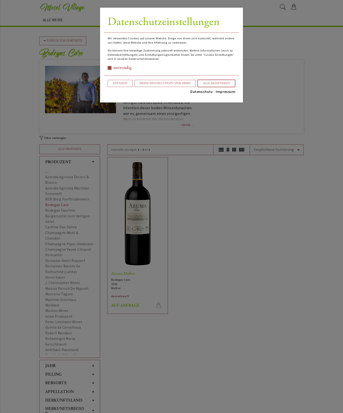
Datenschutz (201, 91)
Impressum (225, 91)
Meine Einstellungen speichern (165, 83)
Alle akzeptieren (216, 83)
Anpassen (120, 83)
